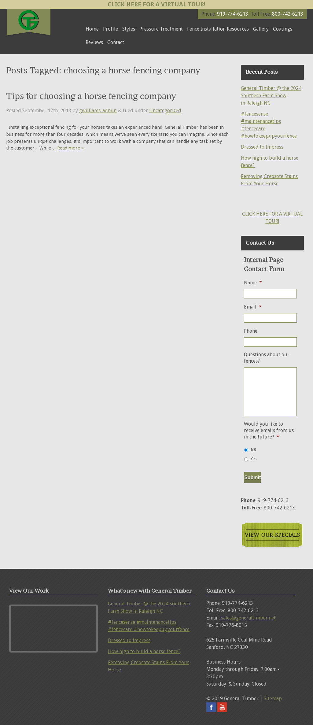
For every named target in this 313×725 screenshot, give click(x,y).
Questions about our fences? (266, 358)
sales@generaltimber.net (248, 618)
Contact (115, 42)
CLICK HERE (255, 214)
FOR (274, 214)
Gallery (261, 29)
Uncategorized (165, 110)
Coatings (282, 29)
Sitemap (273, 698)
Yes (253, 458)
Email (253, 307)
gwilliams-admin (97, 110)
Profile (110, 29)
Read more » (70, 148)
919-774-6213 (232, 14)
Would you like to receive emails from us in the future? (269, 430)
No (253, 449)
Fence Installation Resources (218, 29)
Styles (128, 29)
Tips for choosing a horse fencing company (91, 96)
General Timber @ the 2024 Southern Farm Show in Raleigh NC (271, 95)
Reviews (94, 42)
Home (92, 29)
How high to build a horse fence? (144, 651)
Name (253, 283)
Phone (250, 331)
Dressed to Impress (262, 147)
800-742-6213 (287, 14)
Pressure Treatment (161, 29)
